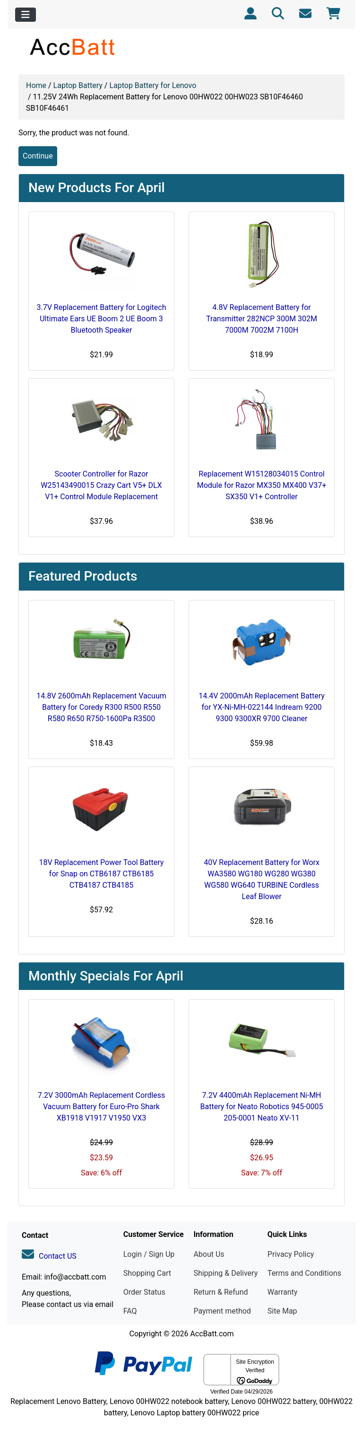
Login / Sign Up (149, 1254)
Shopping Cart (147, 1273)
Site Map (282, 1310)
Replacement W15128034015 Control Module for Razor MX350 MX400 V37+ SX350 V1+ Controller (262, 485)
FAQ (130, 1310)
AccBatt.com (211, 1333)
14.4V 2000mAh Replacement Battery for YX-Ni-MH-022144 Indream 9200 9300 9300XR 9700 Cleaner (262, 707)
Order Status (144, 1292)
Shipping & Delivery (225, 1273)
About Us (208, 1254)
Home (36, 85)
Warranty (283, 1292)
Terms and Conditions (304, 1273)
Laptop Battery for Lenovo (152, 85)
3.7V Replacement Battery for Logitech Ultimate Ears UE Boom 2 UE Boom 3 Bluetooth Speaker (101, 319)
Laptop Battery (78, 85)
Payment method (222, 1310)
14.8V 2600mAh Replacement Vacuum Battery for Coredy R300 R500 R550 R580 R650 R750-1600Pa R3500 (101, 707)
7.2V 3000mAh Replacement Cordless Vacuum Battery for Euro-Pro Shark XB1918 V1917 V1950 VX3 (101, 1106)
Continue (38, 155)
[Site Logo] (73, 46)
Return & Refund (220, 1292)
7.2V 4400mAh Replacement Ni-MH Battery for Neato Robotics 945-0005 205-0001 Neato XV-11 (261, 1106)
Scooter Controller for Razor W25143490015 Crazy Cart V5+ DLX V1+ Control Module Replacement (101, 485)
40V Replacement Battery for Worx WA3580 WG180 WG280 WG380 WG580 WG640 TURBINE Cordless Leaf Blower (262, 879)
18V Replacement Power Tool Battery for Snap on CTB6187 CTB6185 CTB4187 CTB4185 (101, 874)
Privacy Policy (291, 1254)
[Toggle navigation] (25, 15)
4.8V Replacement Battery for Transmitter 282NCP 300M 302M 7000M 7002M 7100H (261, 319)
